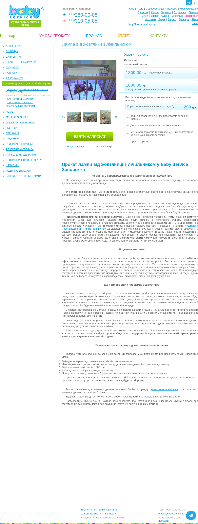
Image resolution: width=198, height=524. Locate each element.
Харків (155, 12)
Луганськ (143, 12)
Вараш (172, 19)
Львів (140, 8)
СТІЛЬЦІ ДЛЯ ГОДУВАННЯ (21, 154)
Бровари (184, 19)
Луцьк (161, 19)
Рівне (194, 19)
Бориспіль (180, 12)
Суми (145, 15)
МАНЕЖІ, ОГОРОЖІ (17, 117)
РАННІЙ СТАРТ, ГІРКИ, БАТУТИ (23, 176)
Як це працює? (75, 146)
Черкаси (166, 12)
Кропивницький (189, 8)
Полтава (172, 8)
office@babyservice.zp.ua (173, 513)
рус (195, 2)
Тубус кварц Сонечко (20, 102)
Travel (195, 23)
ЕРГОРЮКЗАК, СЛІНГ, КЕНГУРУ (24, 160)
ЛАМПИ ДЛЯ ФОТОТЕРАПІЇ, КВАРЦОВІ (28, 83)
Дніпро (155, 15)
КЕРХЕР (10, 111)
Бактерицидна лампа (20, 99)
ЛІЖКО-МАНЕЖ (14, 78)
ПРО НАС (94, 36)
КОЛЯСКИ (11, 73)
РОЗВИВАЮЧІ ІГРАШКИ (19, 144)
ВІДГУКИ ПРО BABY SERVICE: (99, 509)
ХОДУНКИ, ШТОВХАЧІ (18, 170)
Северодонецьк (155, 8)
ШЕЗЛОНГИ (12, 165)
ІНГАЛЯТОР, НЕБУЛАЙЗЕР (21, 62)
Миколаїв (177, 15)
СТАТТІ (124, 36)
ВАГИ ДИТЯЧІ (13, 56)
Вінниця (193, 12)
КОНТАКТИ (159, 36)
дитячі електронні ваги (164, 389)
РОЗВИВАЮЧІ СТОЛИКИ (19, 149)
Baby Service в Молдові (141, 24)
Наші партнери (12, 36)
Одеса (165, 15)
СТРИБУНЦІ (12, 133)
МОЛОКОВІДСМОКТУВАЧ (20, 122)
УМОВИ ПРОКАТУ (54, 36)
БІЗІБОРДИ (12, 51)
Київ (131, 8)
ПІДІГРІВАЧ (12, 128)
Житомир (150, 19)
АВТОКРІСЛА (13, 46)
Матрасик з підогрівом (21, 106)
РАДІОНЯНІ (12, 138)
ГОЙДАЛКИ (12, 67)
